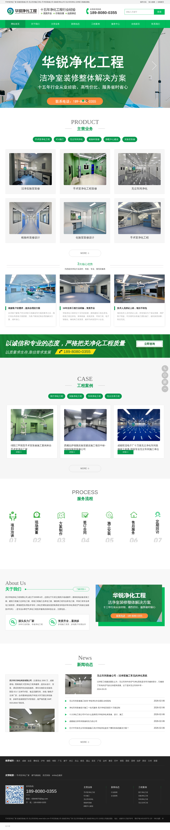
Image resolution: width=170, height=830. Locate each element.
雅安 (110, 761)
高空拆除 (46, 775)
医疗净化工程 (56, 396)
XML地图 (157, 818)
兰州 (150, 761)
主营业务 (55, 24)
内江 (71, 761)
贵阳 (127, 761)
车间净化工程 (94, 396)
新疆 (155, 761)
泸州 (43, 761)
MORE (85, 253)
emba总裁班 (57, 775)
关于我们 (35, 24)
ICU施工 (60, 139)
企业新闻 (114, 796)
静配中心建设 (112, 139)
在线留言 (161, 2)
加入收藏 (151, 2)
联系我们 (155, 24)
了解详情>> (81, 589)
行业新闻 (114, 792)
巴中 (116, 761)
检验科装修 (94, 139)
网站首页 (15, 24)
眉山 (88, 761)
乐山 (76, 761)
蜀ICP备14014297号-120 (143, 818)
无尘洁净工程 (113, 396)
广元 (60, 761)
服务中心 (115, 24)
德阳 (48, 761)
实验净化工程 (75, 396)
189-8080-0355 (165, 368)
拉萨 (139, 761)
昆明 (133, 761)
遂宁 (65, 761)
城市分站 (143, 2)
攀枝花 (36, 761)
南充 (82, 761)
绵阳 (54, 761)
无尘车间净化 (76, 139)
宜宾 (93, 761)
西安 (144, 761)
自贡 (29, 761)
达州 (105, 761)
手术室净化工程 (42, 139)
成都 (24, 761)
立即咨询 (149, 344)
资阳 (122, 761)
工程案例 (95, 24)
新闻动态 (75, 24)
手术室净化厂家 (22, 775)
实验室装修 (129, 139)
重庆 (18, 761)
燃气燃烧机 (36, 775)
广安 (99, 761)
